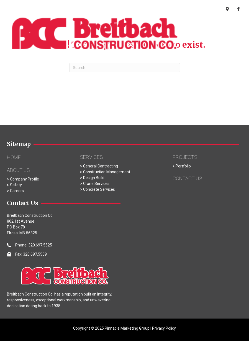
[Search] (124, 67)
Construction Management (106, 172)
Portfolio (183, 166)
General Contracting (100, 166)
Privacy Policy (164, 328)
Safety (16, 185)
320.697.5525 (167, 9)
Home (14, 157)
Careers (17, 191)
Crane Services (96, 183)
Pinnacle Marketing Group (127, 328)
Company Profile (24, 179)
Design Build (93, 177)
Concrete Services (99, 189)
